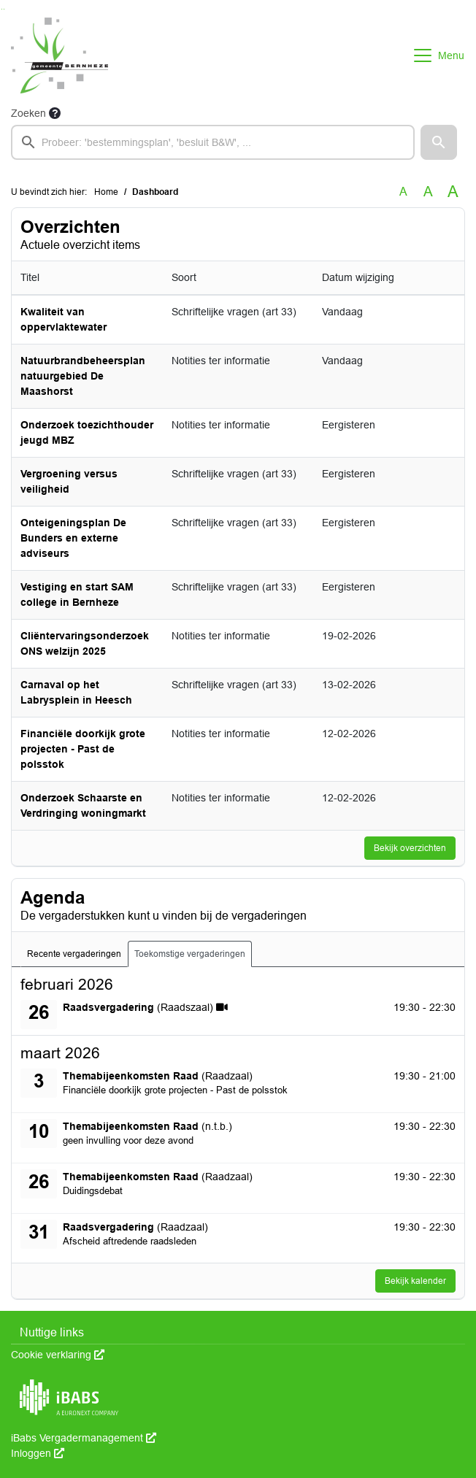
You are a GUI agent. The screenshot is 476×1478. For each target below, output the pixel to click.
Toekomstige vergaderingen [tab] (189, 954)
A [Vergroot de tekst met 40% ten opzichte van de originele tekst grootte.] (453, 192)
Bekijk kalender (415, 1281)
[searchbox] (213, 142)
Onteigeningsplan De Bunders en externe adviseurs (73, 538)
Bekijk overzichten (410, 848)
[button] (439, 142)
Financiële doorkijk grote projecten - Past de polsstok (82, 749)
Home (106, 192)
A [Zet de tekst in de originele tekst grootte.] (403, 191)
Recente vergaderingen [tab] (74, 954)
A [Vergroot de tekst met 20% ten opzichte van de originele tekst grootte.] (428, 191)
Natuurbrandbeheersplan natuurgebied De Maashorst (82, 376)
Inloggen (37, 1453)
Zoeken (28, 113)
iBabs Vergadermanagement (83, 1438)
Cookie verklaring (57, 1354)
